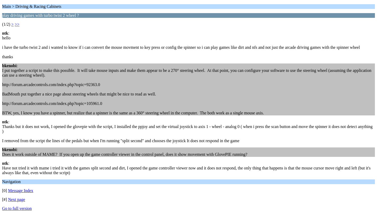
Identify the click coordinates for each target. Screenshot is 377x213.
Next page (16, 199)
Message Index (20, 190)
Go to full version (17, 208)
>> (17, 24)
